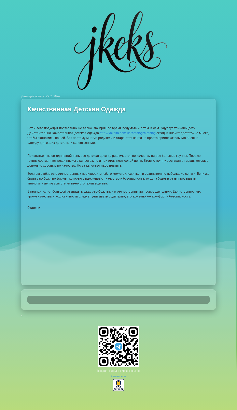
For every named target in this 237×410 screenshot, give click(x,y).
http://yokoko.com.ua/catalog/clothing (128, 133)
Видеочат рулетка (118, 376)
